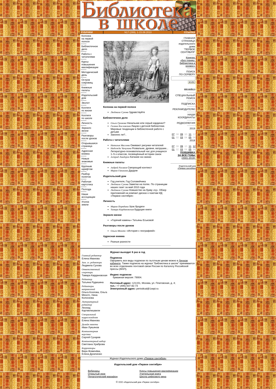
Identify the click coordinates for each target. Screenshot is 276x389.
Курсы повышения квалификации (89, 64)
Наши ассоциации (88, 195)
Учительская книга (150, 373)
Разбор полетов (86, 175)
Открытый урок (96, 373)
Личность (86, 123)
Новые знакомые (87, 160)
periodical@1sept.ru (147, 288)
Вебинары (94, 371)
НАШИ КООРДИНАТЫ (187, 116)
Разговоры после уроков (89, 137)
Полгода (86, 189)
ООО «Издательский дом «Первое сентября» (138, 382)
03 (181, 137)
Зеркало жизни (86, 129)
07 (173, 134)
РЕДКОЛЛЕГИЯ (186, 123)
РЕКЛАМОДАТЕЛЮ (184, 109)
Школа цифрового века (152, 376)
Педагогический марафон (103, 376)
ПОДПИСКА (188, 103)
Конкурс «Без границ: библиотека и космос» (188, 61)
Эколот (85, 102)
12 (194, 146)
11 (190, 134)
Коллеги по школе (86, 117)
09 (181, 134)
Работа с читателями (88, 55)
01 (173, 137)
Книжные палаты (86, 89)
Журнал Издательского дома (127, 358)
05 (190, 137)
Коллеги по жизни (86, 109)
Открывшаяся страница (89, 144)
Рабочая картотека (87, 183)
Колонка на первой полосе (87, 38)
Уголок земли (85, 203)
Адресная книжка (87, 152)
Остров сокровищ (87, 81)
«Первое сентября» (187, 168)
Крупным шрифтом (86, 167)
